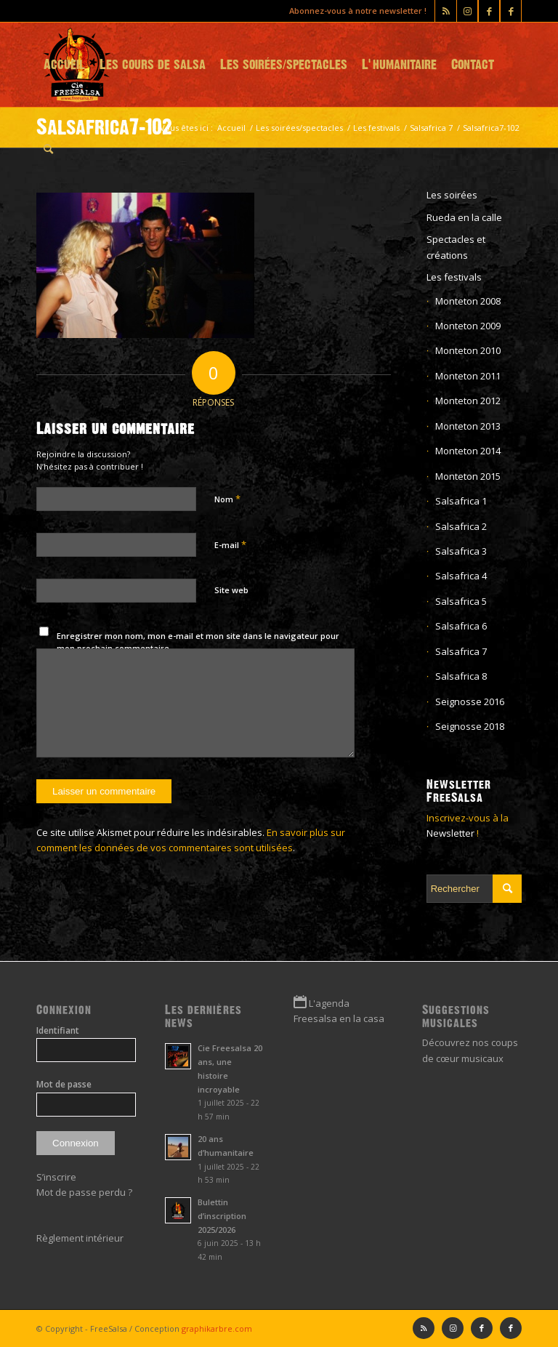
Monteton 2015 (468, 476)
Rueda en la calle (464, 217)
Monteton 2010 (468, 350)
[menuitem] (64, 65)
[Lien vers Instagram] (467, 11)
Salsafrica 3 (461, 551)
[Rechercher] (48, 149)
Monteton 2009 (468, 325)
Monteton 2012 (468, 400)
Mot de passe (64, 1084)
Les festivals (454, 277)
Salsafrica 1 (461, 500)
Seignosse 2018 (469, 726)
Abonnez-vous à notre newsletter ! (357, 10)
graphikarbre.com (217, 1328)
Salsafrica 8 (461, 676)
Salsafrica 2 (461, 526)
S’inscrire (56, 1176)
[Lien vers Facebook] (511, 11)
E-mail (230, 544)
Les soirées (451, 194)
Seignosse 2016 (469, 701)
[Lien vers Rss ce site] (445, 11)
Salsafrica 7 (461, 651)
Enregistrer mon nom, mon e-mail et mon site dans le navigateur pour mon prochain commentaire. (198, 642)
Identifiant (57, 1030)
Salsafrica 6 (461, 625)
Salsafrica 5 (461, 601)
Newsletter (450, 833)
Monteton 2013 (468, 426)
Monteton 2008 (468, 300)
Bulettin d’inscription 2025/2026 (222, 1216)
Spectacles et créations (455, 247)
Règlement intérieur (80, 1238)
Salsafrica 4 (461, 575)
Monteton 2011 (468, 375)
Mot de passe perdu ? (84, 1192)
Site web (231, 589)
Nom (227, 498)
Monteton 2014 (468, 450)
